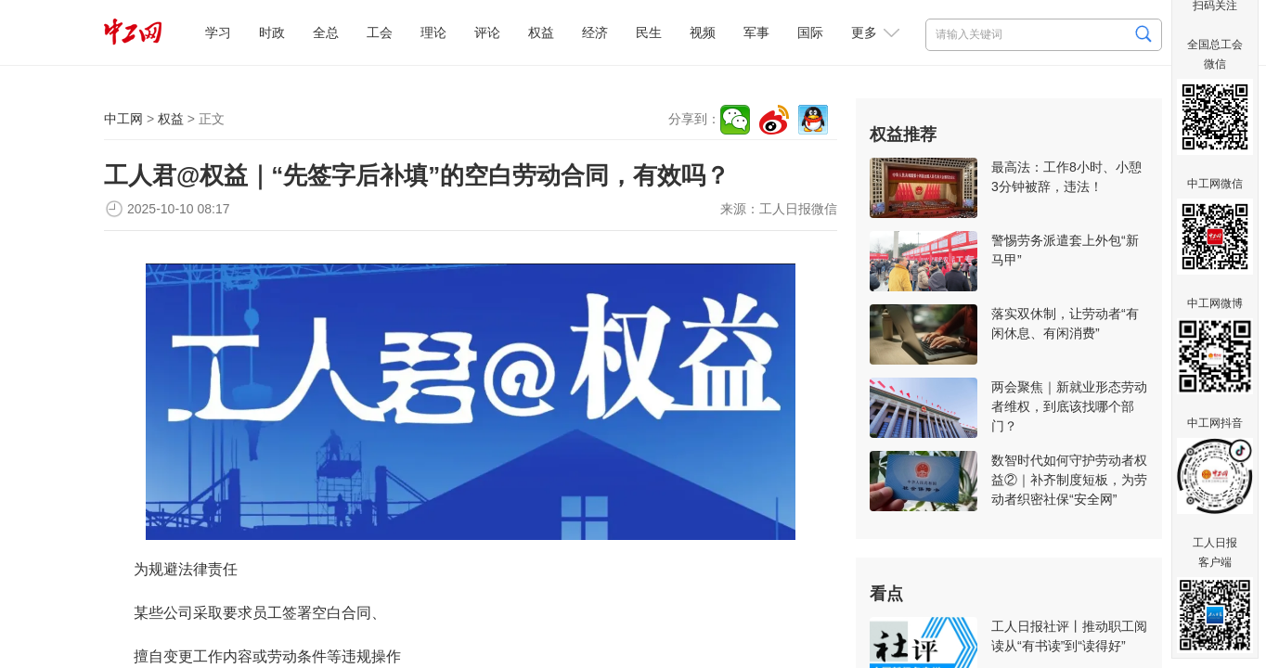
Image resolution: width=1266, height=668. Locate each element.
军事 (756, 32)
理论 (433, 32)
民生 (649, 32)
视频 (703, 32)
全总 (326, 32)
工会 (380, 32)
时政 (272, 32)
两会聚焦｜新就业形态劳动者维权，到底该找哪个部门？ (1069, 406)
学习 (218, 32)
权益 (541, 32)
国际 (810, 32)
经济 (595, 32)
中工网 (123, 118)
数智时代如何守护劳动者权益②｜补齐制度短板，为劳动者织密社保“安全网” (1069, 480)
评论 (487, 32)
